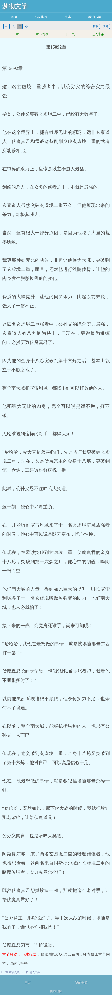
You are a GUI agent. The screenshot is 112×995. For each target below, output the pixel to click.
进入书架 (98, 34)
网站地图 (56, 991)
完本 (68, 17)
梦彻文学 (15, 6)
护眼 (95, 26)
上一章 (14, 34)
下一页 (70, 34)
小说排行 (41, 17)
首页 (14, 17)
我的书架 (94, 17)
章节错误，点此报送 (19, 954)
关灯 (105, 26)
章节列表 (42, 34)
